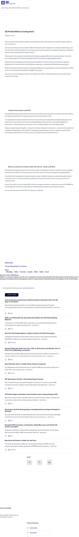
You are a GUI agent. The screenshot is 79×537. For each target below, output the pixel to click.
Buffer (35, 272)
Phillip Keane (15, 275)
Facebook (22, 272)
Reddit (40, 272)
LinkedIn (29, 272)
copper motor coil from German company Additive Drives (44, 58)
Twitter (15, 272)
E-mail (46, 272)
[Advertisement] (39, 494)
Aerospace (33, 533)
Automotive (33, 528)
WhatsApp (8, 272)
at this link (40, 190)
